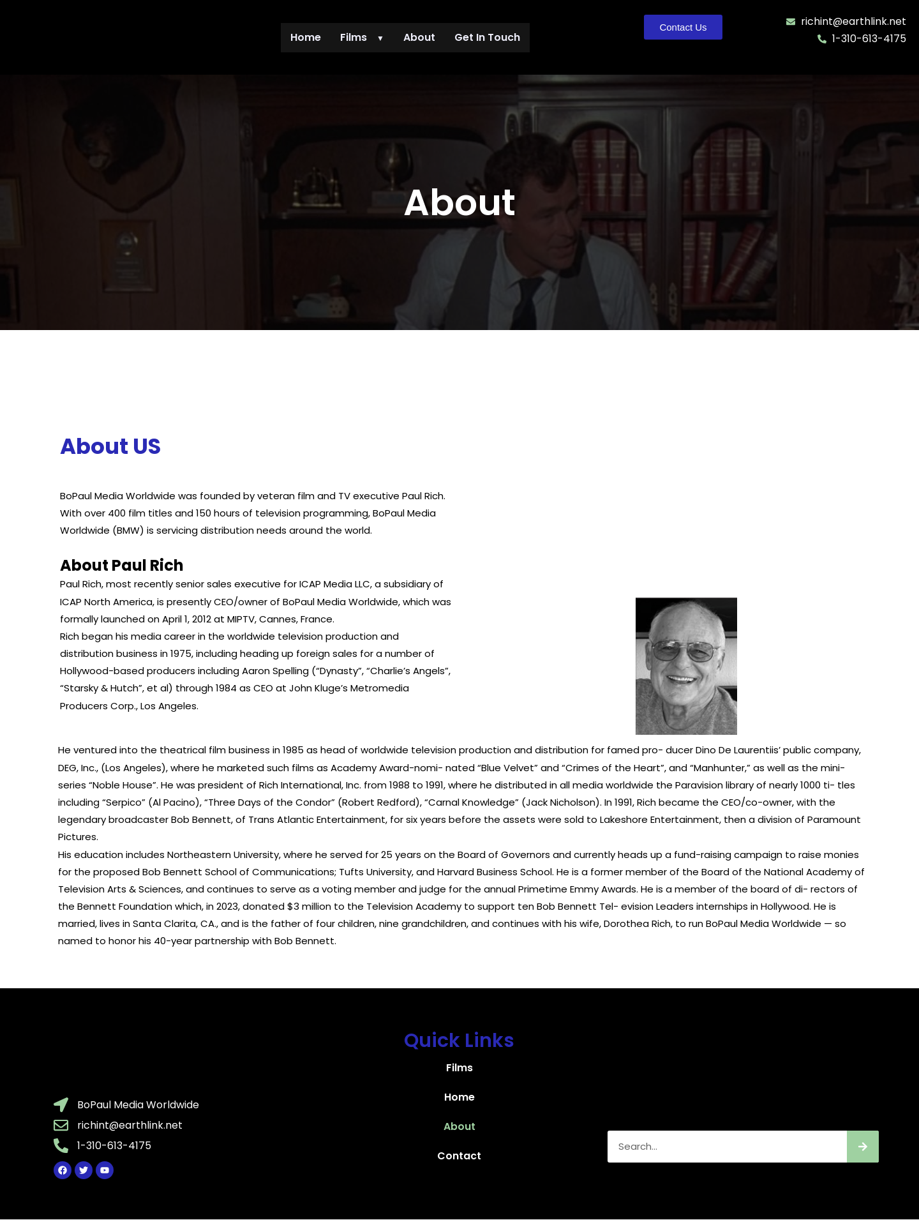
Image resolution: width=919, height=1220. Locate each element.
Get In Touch (487, 37)
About (419, 37)
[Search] (863, 1147)
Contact (459, 1155)
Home (305, 37)
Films (362, 37)
